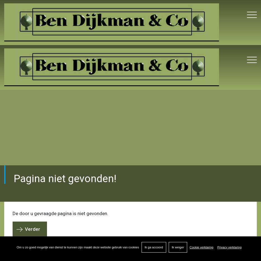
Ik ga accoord (154, 247)
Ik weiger (178, 247)
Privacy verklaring (229, 247)
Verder (32, 229)
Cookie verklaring (201, 247)
